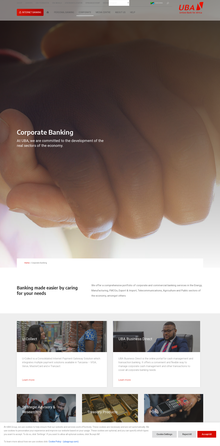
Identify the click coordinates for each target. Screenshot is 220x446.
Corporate (85, 12)
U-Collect (29, 339)
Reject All (187, 434)
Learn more (28, 379)
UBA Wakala (57, 3)
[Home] (48, 12)
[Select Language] (119, 3)
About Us (120, 12)
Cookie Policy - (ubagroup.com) (64, 441)
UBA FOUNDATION (42, 3)
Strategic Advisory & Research (38, 409)
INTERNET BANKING (31, 12)
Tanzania (156, 3)
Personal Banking (64, 12)
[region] (110, 434)
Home (26, 263)
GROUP (19, 3)
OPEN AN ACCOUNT (92, 3)
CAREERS (29, 3)
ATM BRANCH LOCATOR (73, 3)
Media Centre (103, 12)
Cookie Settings (164, 434)
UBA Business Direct (135, 339)
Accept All (207, 434)
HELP (132, 12)
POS (152, 412)
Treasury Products (102, 412)
